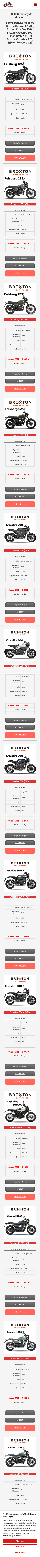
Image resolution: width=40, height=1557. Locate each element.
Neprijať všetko (20, 1552)
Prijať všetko (20, 1541)
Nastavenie (20, 1547)
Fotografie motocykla (20, 143)
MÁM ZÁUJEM (20, 158)
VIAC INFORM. (20, 150)
